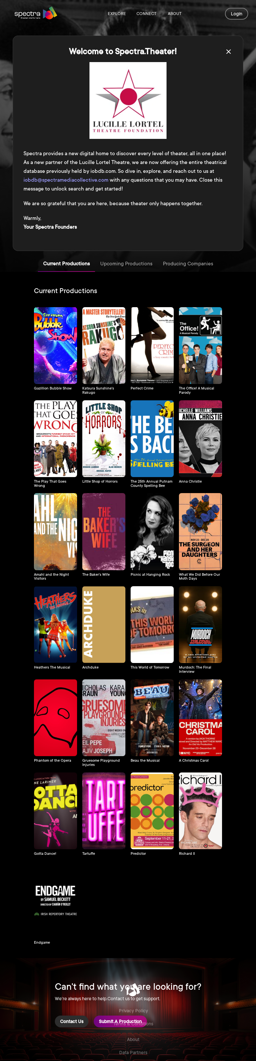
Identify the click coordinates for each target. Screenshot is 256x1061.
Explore (117, 14)
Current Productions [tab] (66, 264)
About (174, 14)
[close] (228, 51)
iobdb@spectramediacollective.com (66, 180)
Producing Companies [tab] (188, 264)
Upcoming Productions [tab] (126, 264)
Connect (146, 14)
